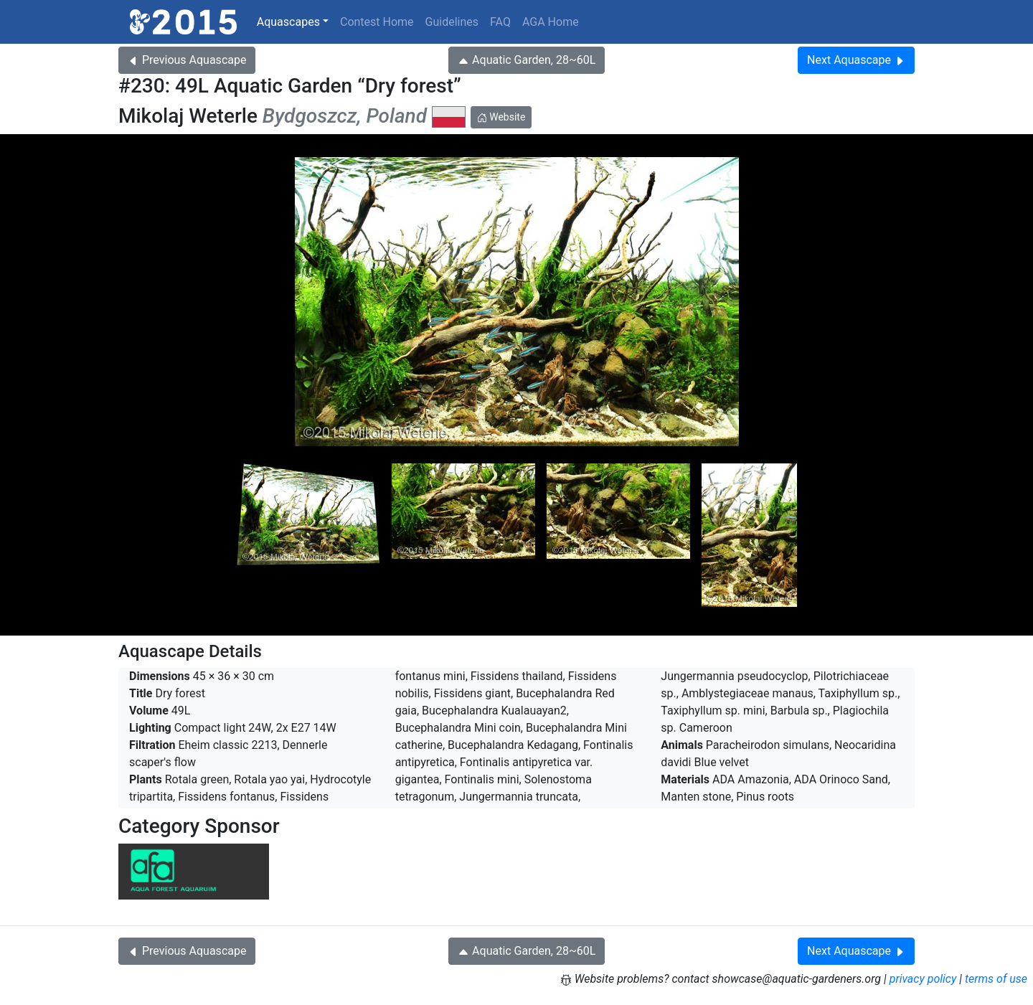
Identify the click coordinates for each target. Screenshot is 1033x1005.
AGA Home (550, 22)
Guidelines (451, 22)
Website (501, 117)
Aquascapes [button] (288, 22)
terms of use (996, 979)
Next (856, 60)
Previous (187, 60)
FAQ (500, 22)
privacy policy (923, 979)
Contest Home (377, 22)
